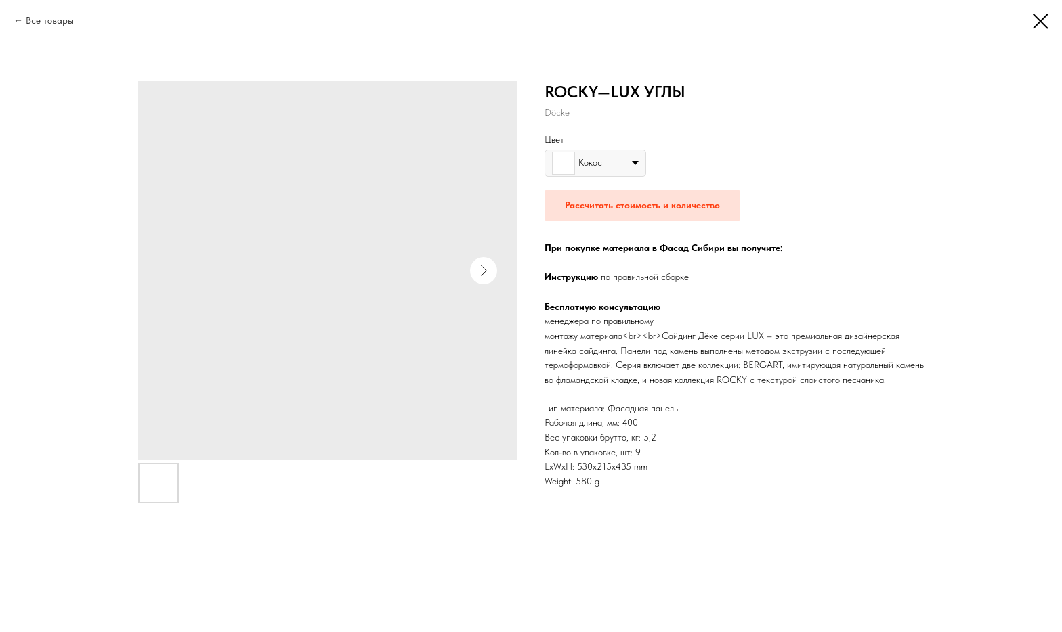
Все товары (50, 20)
